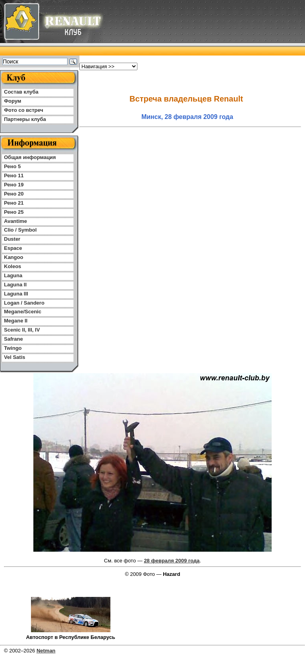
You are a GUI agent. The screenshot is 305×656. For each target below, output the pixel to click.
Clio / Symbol (20, 230)
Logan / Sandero (24, 303)
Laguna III (16, 294)
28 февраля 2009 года (171, 561)
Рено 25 (13, 212)
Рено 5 (12, 166)
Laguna (13, 275)
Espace (13, 248)
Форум (12, 101)
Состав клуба (21, 92)
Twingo (13, 348)
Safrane (13, 339)
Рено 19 (13, 185)
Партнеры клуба (25, 119)
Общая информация (30, 157)
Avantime (15, 221)
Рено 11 (13, 175)
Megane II (15, 321)
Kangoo (13, 257)
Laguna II (15, 285)
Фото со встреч (23, 110)
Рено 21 (13, 203)
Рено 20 (13, 194)
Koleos (12, 266)
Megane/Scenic (22, 312)
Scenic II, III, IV (22, 330)
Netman (46, 651)
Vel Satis (14, 357)
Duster (12, 239)
